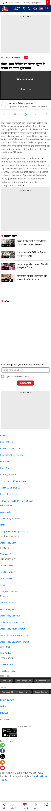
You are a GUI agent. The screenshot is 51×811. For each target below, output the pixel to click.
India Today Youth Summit (12, 628)
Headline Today (7, 670)
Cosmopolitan (6, 565)
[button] (46, 806)
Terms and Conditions (13, 481)
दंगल (26, 58)
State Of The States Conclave (14, 635)
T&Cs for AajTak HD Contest (16, 500)
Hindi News (5, 58)
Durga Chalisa (41, 692)
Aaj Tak (4, 3)
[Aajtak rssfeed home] (2, 762)
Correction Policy (10, 487)
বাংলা (17, 3)
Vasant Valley (6, 512)
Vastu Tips (6, 681)
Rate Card (5, 468)
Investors (5, 461)
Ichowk (4, 713)
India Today (25, 3)
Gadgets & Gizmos (9, 591)
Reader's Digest (7, 571)
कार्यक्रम (17, 58)
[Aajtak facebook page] (2, 751)
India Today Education (10, 518)
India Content (6, 664)
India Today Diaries (9, 542)
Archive (4, 719)
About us (5, 435)
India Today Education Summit (14, 641)
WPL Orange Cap (24, 681)
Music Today (6, 578)
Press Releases (8, 494)
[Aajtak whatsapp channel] (2, 745)
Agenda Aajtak (7, 609)
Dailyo (3, 706)
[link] (48, 2)
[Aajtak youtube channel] (2, 768)
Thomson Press (7, 554)
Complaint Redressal (12, 455)
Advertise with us (10, 448)
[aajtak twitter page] (2, 757)
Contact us (6, 442)
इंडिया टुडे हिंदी (36, 3)
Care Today (5, 653)
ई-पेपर (11, 3)
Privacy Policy (8, 474)
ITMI (2, 525)
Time (2, 584)
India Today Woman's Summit (14, 622)
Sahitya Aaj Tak (7, 602)
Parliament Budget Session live (16, 692)
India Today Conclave (10, 615)
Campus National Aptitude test (15, 531)
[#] (25, 114)
